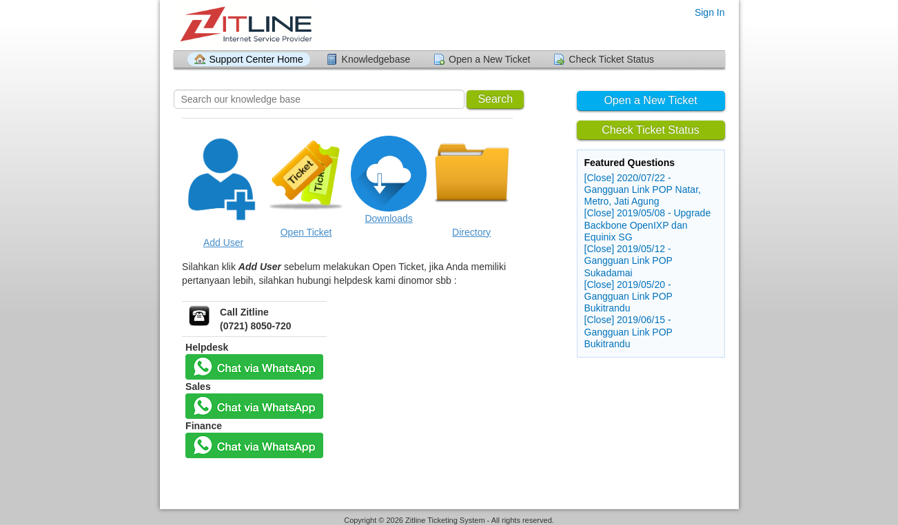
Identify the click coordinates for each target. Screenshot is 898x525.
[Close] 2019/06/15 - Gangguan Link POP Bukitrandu (628, 331)
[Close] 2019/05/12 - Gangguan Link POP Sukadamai (628, 260)
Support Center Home (256, 59)
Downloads (388, 218)
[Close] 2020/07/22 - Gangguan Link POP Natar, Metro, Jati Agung (642, 189)
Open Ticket (306, 232)
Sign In (710, 12)
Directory (471, 232)
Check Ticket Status (611, 59)
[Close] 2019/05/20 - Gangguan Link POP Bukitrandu (628, 296)
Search (495, 99)
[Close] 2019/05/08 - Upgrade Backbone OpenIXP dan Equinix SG (647, 224)
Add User (223, 242)
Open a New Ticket (489, 59)
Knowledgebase (376, 59)
